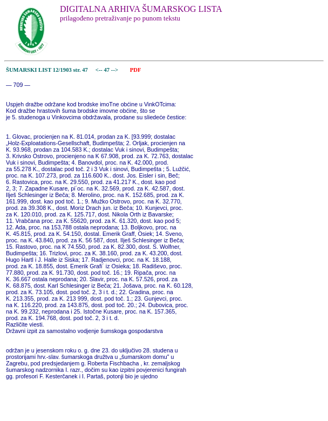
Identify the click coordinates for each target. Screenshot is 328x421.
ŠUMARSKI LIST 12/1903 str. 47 (47, 70)
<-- (99, 70)
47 (107, 70)
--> (115, 70)
